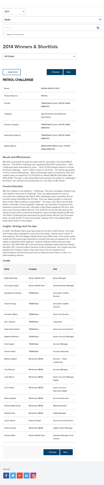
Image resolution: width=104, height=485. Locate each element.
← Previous (55, 72)
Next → (70, 72)
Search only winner (15, 34)
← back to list (11, 72)
